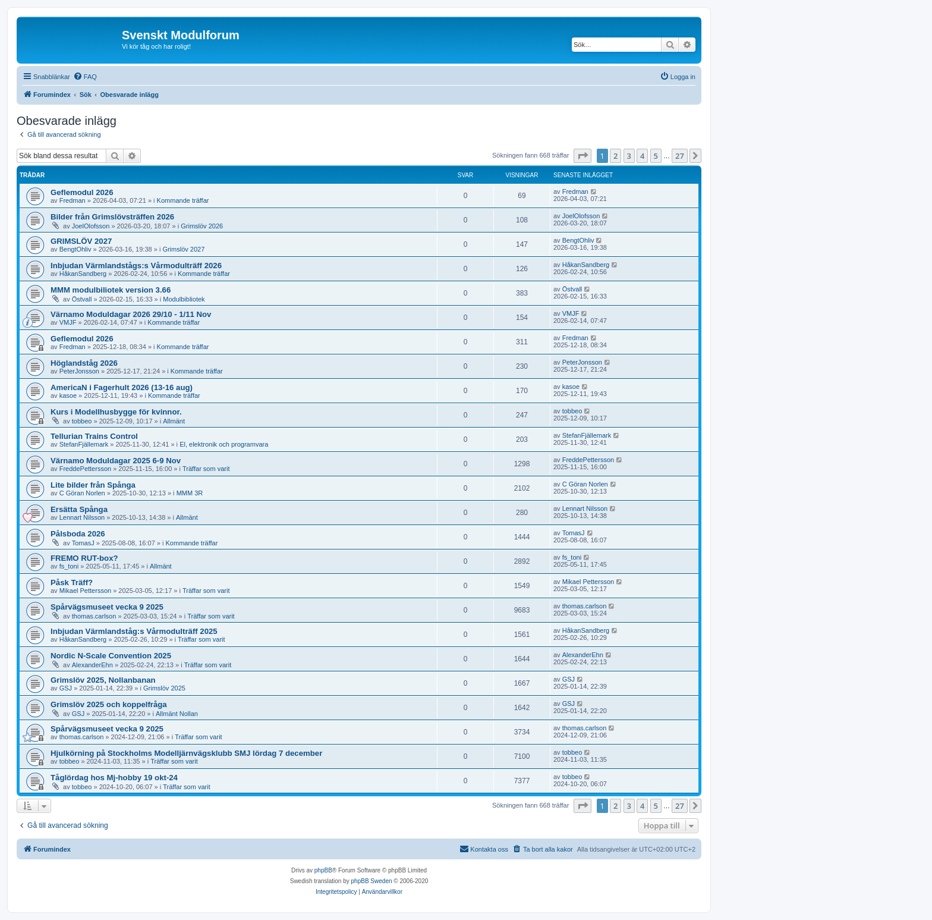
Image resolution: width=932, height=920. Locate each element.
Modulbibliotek (183, 299)
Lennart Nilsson (82, 517)
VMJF (68, 322)
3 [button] (629, 155)
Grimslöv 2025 (164, 688)
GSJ (65, 688)
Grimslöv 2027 (183, 249)
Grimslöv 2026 (202, 226)
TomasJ (83, 543)
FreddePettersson (85, 468)
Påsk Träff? (72, 582)
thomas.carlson (94, 616)
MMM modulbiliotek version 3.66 (111, 289)
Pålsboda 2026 (78, 533)
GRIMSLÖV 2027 (81, 241)
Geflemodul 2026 (82, 192)
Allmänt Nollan (177, 713)
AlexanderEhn (92, 664)
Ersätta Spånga (79, 509)
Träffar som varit (205, 468)
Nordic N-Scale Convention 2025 (111, 655)
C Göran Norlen (82, 493)
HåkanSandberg (83, 273)
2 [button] (615, 155)
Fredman (72, 200)
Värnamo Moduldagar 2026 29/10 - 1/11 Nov (131, 314)
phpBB (323, 870)
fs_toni (68, 566)
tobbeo (82, 421)
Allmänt (174, 421)
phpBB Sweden (371, 881)
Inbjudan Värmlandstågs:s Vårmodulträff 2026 (136, 265)
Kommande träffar (183, 200)
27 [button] (679, 155)
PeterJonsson (79, 371)
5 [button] (656, 155)
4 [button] (642, 155)
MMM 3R (190, 493)
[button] (582, 156)
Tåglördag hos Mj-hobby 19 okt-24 (114, 777)
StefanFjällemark (84, 444)
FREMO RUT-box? (84, 558)
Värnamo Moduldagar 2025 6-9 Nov (116, 460)
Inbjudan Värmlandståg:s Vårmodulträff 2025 (134, 631)
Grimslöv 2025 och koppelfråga (109, 704)
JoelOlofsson (91, 226)
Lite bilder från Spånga (93, 485)
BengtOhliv (75, 249)
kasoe (68, 395)
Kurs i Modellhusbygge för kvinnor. (116, 411)
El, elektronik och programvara (224, 444)
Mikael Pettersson (85, 590)
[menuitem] (85, 77)
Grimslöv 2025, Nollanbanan (103, 680)
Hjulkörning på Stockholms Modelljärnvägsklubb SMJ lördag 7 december (186, 753)
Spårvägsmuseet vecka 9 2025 (107, 606)
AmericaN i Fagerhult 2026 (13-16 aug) (122, 387)
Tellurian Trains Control (94, 436)
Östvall (82, 299)
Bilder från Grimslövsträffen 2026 (112, 216)
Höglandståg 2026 (84, 363)
